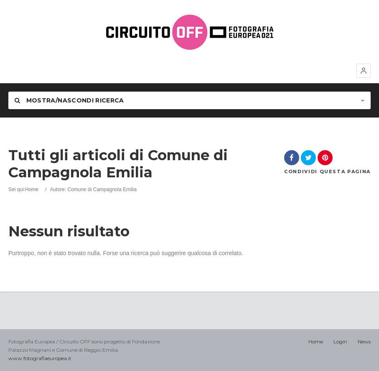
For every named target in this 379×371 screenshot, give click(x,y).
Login (340, 341)
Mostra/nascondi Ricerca (69, 100)
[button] (363, 71)
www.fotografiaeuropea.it (39, 358)
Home (31, 189)
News (364, 341)
